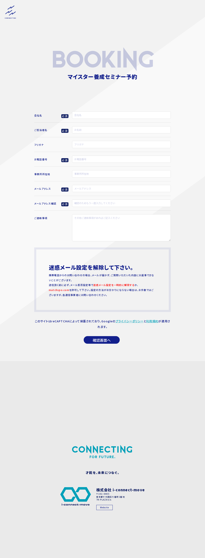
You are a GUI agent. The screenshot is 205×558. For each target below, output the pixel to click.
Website (104, 507)
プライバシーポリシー (130, 321)
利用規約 (152, 321)
